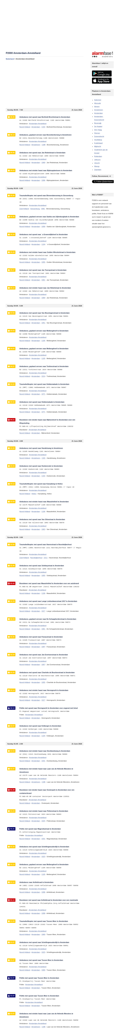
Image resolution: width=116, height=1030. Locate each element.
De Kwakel (98, 126)
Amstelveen (98, 110)
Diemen (97, 133)
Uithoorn (97, 160)
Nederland (10, 59)
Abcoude (97, 103)
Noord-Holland (24, 127)
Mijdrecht (97, 146)
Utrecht (97, 163)
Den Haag (98, 130)
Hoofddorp (98, 140)
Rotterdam (98, 156)
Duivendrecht (99, 136)
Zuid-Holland (24, 209)
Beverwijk (97, 123)
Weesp (96, 166)
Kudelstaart (98, 143)
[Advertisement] (45, 84)
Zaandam (97, 170)
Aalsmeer (97, 100)
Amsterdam (98, 113)
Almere (97, 106)
